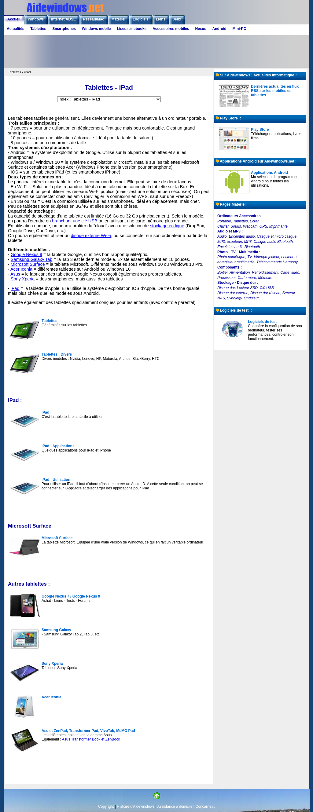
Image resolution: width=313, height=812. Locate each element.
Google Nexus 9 (26, 254)
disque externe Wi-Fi (91, 235)
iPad (15, 288)
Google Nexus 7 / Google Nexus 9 (71, 596)
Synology (234, 298)
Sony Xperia (23, 278)
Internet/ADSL (63, 19)
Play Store (260, 129)
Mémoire (265, 278)
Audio (222, 236)
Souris (235, 226)
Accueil (13, 19)
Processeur (226, 278)
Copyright (106, 806)
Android (219, 29)
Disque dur (226, 288)
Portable (224, 221)
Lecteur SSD (247, 288)
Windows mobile (96, 29)
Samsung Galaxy (56, 630)
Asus (15, 274)
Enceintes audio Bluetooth (238, 247)
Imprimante (278, 226)
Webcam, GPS (255, 226)
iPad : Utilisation (56, 479)
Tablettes (38, 29)
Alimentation (240, 272)
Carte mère (247, 278)
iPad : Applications (58, 446)
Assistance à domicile (174, 806)
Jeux (177, 19)
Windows (36, 19)
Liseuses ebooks (131, 29)
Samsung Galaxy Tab (32, 259)
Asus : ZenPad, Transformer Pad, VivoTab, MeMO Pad (88, 731)
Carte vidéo (289, 272)
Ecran (254, 221)
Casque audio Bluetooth (273, 242)
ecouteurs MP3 (239, 242)
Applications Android (269, 172)
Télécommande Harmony (277, 262)
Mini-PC (239, 29)
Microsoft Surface (28, 264)
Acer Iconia (21, 269)
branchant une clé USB (74, 220)
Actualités (15, 29)
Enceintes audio (242, 236)
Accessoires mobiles (171, 29)
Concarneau (205, 806)
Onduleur (251, 298)
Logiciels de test (262, 322)
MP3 (221, 242)
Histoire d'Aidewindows (135, 806)
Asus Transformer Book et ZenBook (91, 739)
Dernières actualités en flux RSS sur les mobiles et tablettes (275, 90)
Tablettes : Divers (57, 354)
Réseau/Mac (93, 19)
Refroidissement (265, 272)
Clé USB (267, 288)
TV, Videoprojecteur (263, 257)
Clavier (223, 226)
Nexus (200, 29)
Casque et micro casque (276, 236)
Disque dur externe (232, 293)
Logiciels (141, 19)
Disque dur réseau (265, 293)
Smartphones (64, 29)
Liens (160, 19)
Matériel (118, 19)
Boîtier (222, 272)
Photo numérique (231, 257)
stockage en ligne (167, 225)
